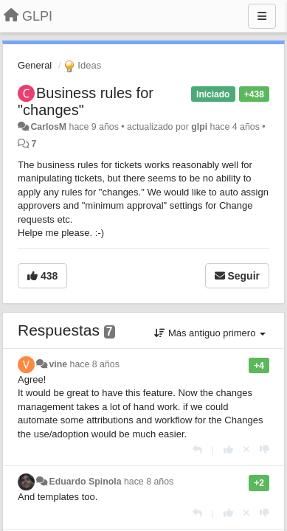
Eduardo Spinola (85, 481)
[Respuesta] (197, 449)
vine (58, 364)
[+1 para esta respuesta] (228, 449)
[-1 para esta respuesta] (264, 449)
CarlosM (48, 127)
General (35, 65)
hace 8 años (95, 364)
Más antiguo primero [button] (210, 333)
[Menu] (262, 16)
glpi (199, 127)
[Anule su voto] (246, 449)
